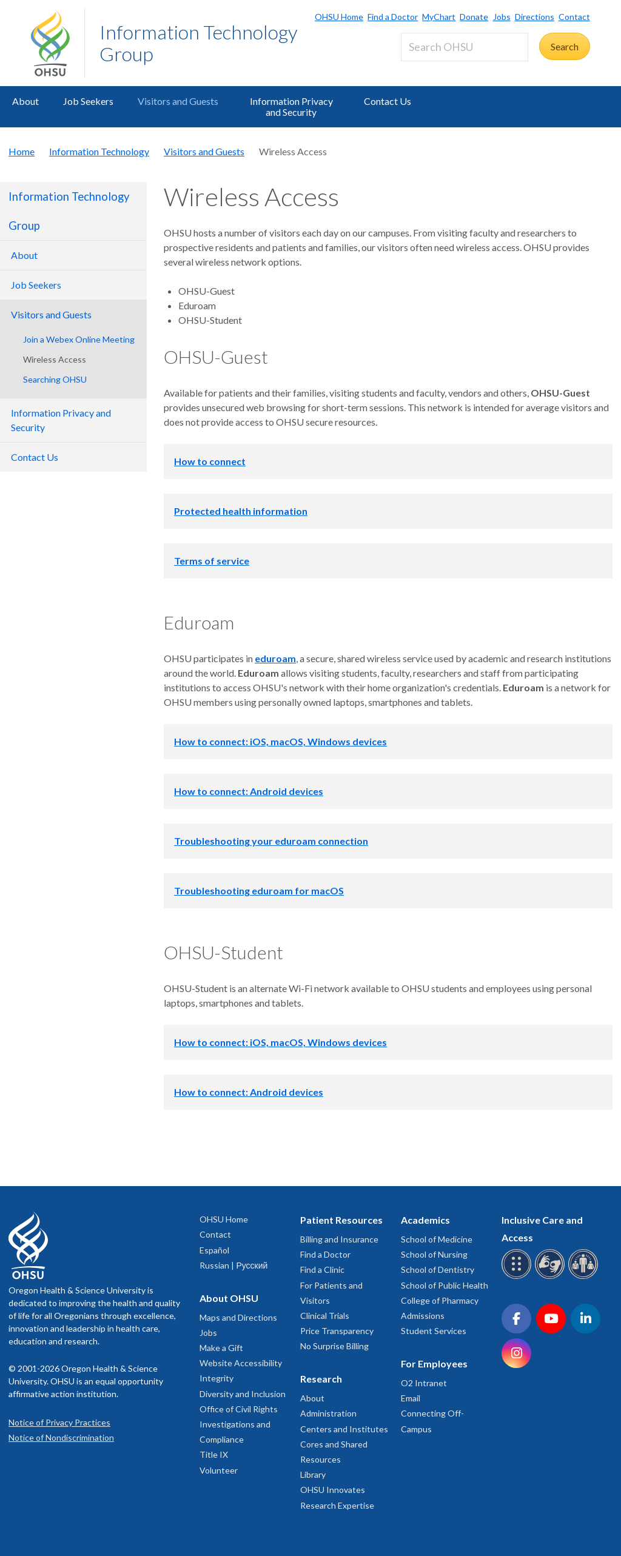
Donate (474, 17)
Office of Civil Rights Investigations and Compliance (239, 1424)
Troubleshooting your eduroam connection (271, 841)
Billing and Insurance (339, 1239)
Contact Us (387, 101)
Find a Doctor (393, 17)
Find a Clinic (322, 1269)
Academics (425, 1220)
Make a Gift (221, 1348)
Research (321, 1378)
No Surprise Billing (334, 1346)
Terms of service (211, 560)
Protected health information (240, 511)
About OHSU (229, 1298)
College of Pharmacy (439, 1300)
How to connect (210, 461)
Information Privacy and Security (291, 106)
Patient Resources (341, 1220)
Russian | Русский (233, 1265)
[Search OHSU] (464, 47)
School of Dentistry (437, 1269)
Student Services (433, 1331)
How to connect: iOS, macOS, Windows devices (280, 741)
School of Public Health (444, 1285)
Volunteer (219, 1470)
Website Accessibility (241, 1363)
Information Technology (99, 151)
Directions (534, 17)
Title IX (214, 1454)
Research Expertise (337, 1505)
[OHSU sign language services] (551, 1277)
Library (313, 1474)
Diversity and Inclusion (243, 1394)
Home (21, 151)
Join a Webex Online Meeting (79, 339)
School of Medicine (436, 1239)
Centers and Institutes (344, 1429)
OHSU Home (339, 17)
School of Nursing (434, 1254)
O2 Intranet (424, 1383)
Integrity (216, 1378)
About (25, 101)
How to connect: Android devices (248, 791)
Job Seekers (88, 101)
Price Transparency (337, 1331)
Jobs (502, 17)
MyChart (438, 17)
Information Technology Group (198, 42)
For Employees (434, 1363)
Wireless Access (54, 359)
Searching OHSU (55, 379)
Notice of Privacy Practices (59, 1422)
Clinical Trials (324, 1315)
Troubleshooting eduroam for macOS (259, 890)
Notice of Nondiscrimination (61, 1437)
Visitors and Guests (178, 101)
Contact (574, 17)
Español (214, 1250)
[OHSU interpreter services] (585, 1277)
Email (410, 1398)
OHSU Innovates (332, 1489)
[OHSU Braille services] (518, 1277)
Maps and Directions (238, 1317)
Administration (328, 1413)
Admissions (423, 1315)
